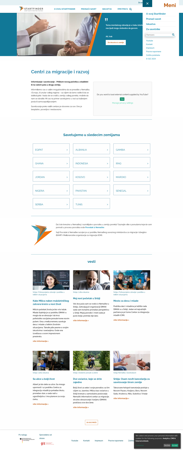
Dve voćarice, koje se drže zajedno (87, 381)
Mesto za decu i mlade (125, 300)
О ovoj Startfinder (64, 9)
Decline (167, 445)
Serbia (39, 204)
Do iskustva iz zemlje (116, 42)
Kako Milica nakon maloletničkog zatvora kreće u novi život (51, 302)
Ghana (39, 163)
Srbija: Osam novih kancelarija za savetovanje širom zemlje (131, 381)
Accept (175, 445)
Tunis (79, 204)
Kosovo (80, 177)
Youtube (74, 441)
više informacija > (40, 341)
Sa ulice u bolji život (44, 379)
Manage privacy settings (122, 103)
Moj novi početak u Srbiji (86, 298)
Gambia (120, 150)
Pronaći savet (88, 9)
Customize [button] (140, 445)
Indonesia (82, 163)
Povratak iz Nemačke (94, 227)
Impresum (99, 441)
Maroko (121, 177)
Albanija (81, 150)
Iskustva (107, 9)
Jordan (40, 177)
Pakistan (81, 191)
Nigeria (39, 191)
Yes (122, 99)
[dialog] (157, 441)
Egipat (39, 150)
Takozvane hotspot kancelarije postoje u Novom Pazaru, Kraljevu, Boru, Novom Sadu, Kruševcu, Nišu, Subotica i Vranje (131, 391)
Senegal (121, 191)
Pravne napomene (115, 441)
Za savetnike (143, 3)
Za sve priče (91, 422)
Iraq (118, 163)
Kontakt (86, 441)
